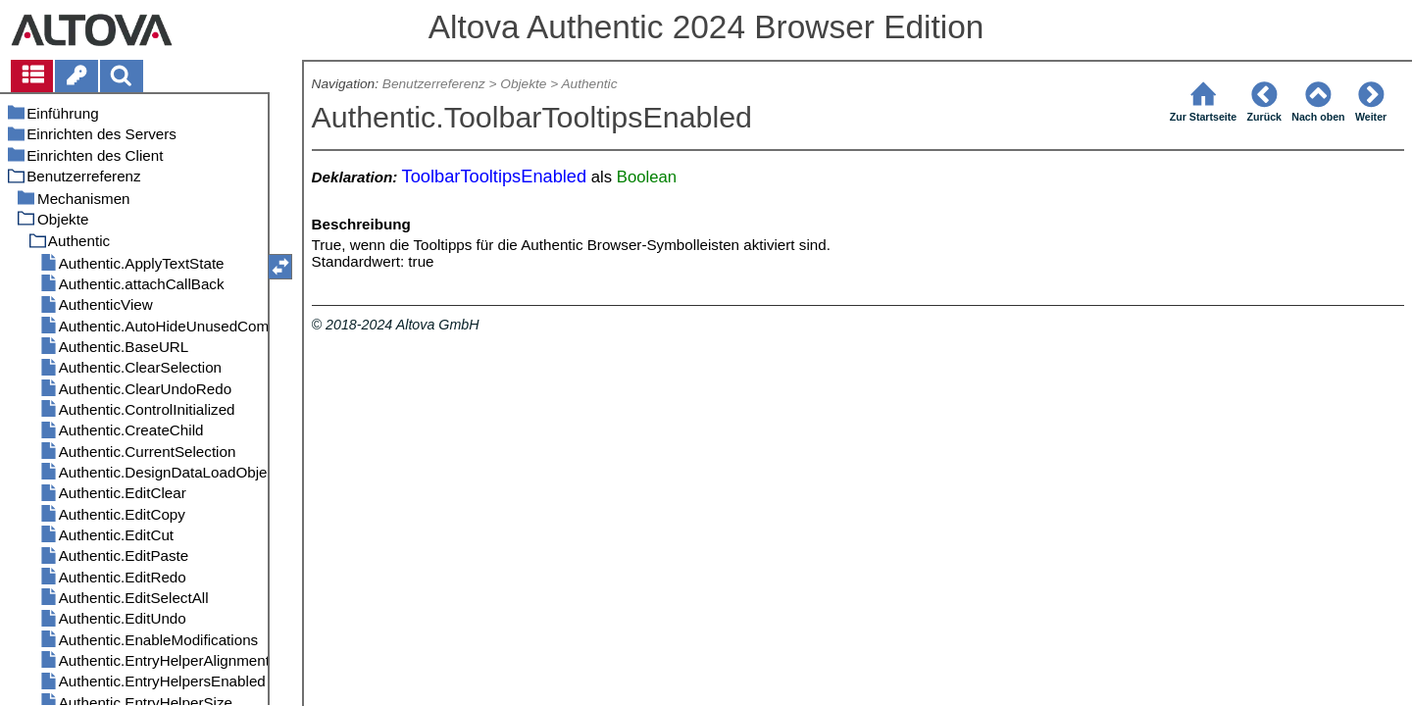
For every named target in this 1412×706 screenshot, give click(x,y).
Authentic (589, 83)
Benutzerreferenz (433, 83)
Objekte (523, 83)
